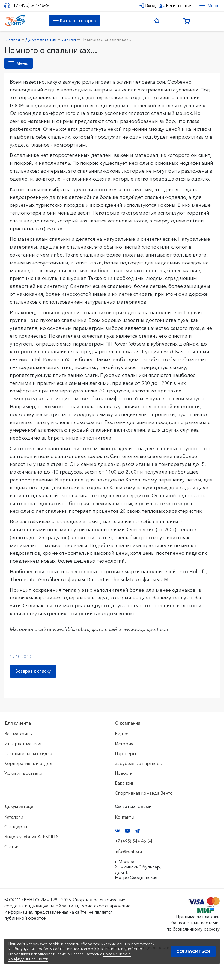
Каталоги (13, 817)
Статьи (11, 846)
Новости (124, 773)
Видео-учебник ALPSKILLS (31, 836)
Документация (20, 806)
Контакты (124, 817)
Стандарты (15, 826)
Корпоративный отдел (28, 763)
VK (117, 830)
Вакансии (125, 783)
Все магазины (18, 733)
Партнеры (125, 753)
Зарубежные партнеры (139, 763)
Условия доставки (23, 773)
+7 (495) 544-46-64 (31, 5)
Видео (122, 733)
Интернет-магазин (23, 743)
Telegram (137, 831)
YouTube (127, 831)
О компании (127, 723)
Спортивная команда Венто (144, 793)
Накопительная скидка (28, 753)
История (124, 743)
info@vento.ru (128, 851)
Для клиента (17, 723)
